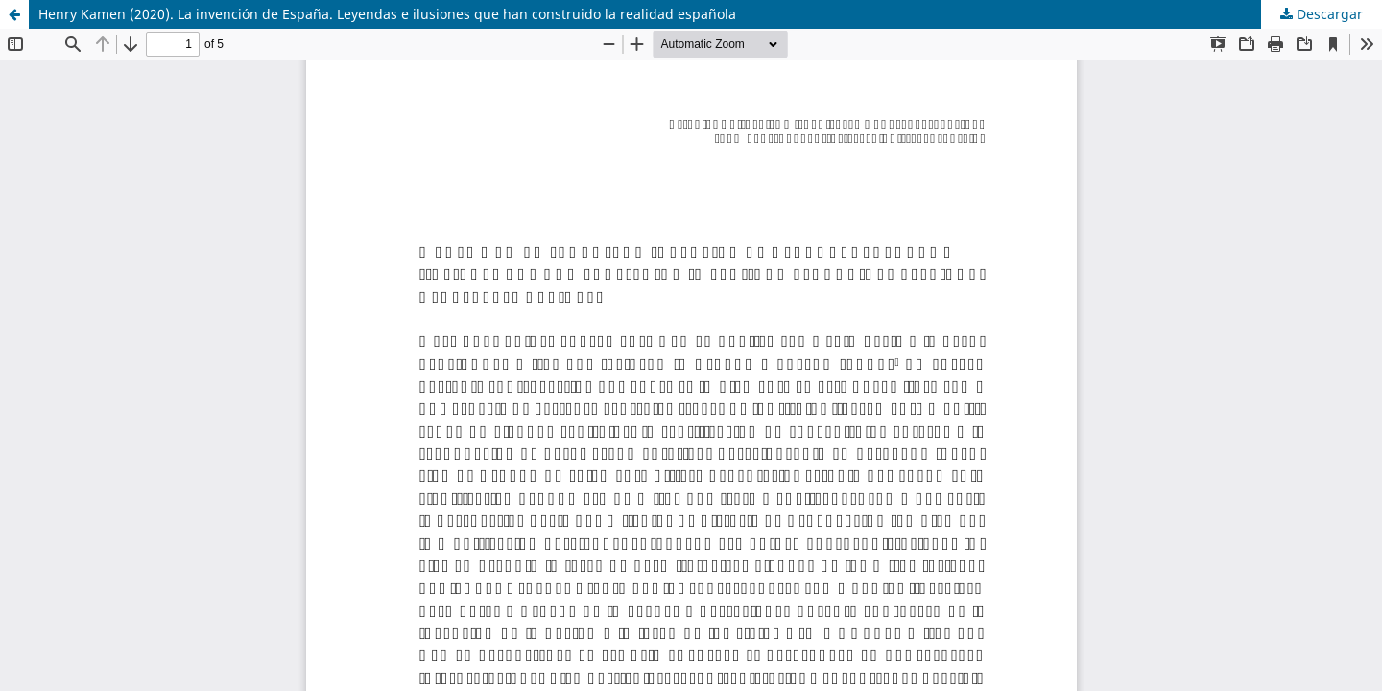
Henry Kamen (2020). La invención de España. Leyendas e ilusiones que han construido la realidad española (387, 14)
